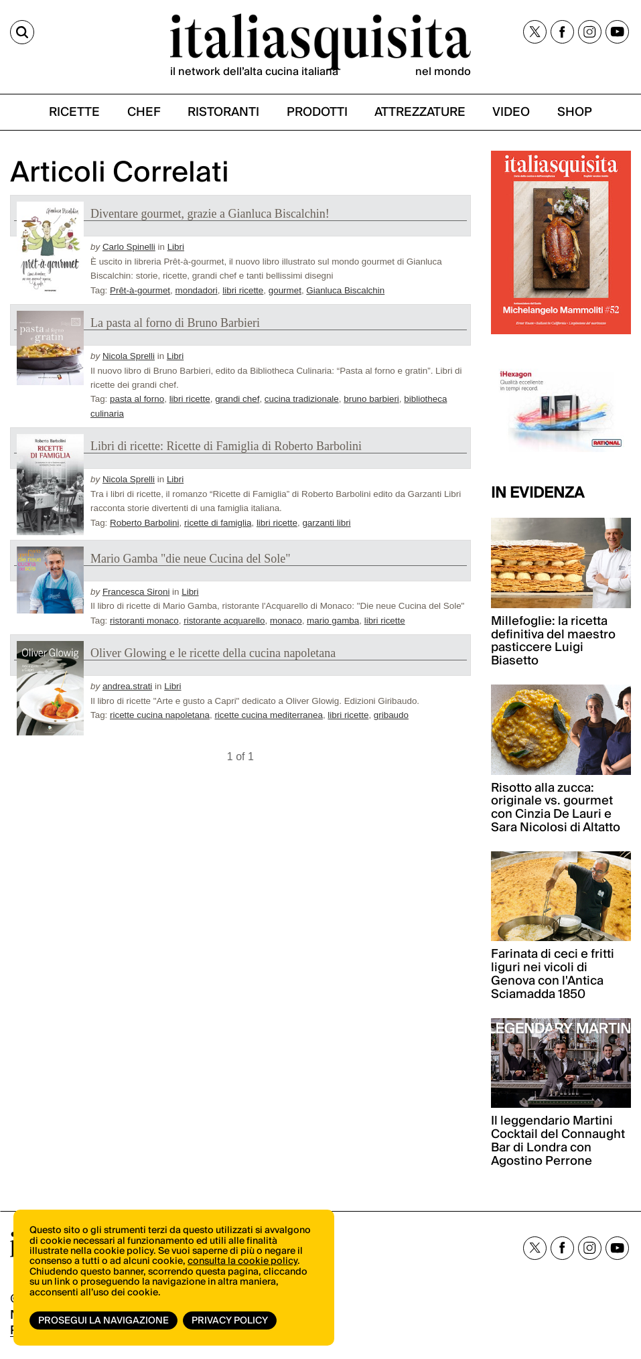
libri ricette (242, 290)
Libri (175, 247)
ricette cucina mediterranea (268, 715)
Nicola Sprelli (128, 356)
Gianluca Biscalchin (345, 290)
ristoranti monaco (144, 621)
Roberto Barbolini (144, 523)
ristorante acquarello (224, 621)
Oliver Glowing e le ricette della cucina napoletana (213, 653)
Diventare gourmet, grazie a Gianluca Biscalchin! (210, 213)
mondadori (196, 290)
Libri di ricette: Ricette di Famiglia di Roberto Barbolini (226, 446)
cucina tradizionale (302, 399)
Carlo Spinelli (128, 247)
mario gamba (333, 621)
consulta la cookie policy (242, 1261)
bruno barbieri (371, 399)
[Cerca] (22, 32)
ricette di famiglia (217, 523)
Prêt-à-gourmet (140, 290)
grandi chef (237, 399)
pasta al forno (137, 399)
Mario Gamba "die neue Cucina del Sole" (190, 558)
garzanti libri (326, 523)
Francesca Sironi (135, 592)
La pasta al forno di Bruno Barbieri (175, 323)
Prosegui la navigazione (103, 1321)
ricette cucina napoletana (160, 715)
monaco (286, 621)
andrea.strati (127, 686)
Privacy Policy (230, 1321)
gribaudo (391, 715)
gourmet (285, 290)
